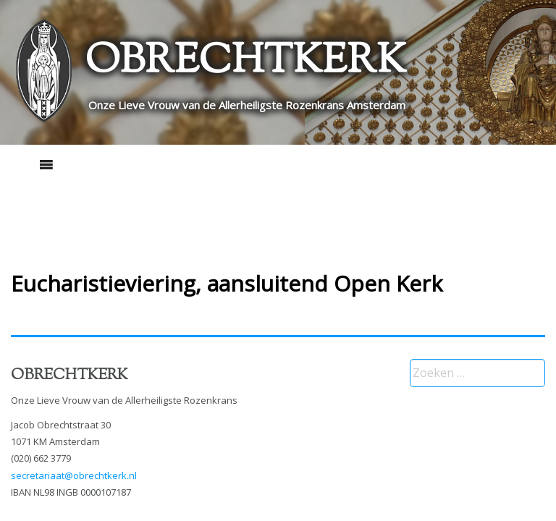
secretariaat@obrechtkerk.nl (74, 475)
